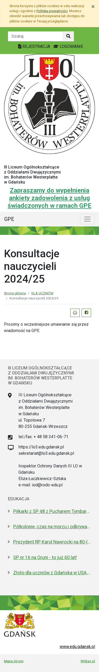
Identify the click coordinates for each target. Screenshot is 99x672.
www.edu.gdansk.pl (77, 646)
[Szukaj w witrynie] (68, 36)
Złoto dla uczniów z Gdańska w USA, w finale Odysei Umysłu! (52, 572)
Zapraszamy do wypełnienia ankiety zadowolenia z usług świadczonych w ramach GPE (49, 198)
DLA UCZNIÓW (42, 293)
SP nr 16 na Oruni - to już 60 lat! (45, 557)
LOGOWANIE (68, 46)
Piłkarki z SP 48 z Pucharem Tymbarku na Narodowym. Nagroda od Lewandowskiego (52, 511)
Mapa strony (13, 661)
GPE (9, 219)
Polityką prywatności (52, 11)
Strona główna (15, 293)
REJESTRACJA (34, 46)
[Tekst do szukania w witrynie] (35, 36)
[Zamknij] (93, 6)
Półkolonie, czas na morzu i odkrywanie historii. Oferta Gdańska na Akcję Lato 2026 (52, 526)
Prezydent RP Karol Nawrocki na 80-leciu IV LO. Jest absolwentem (52, 542)
